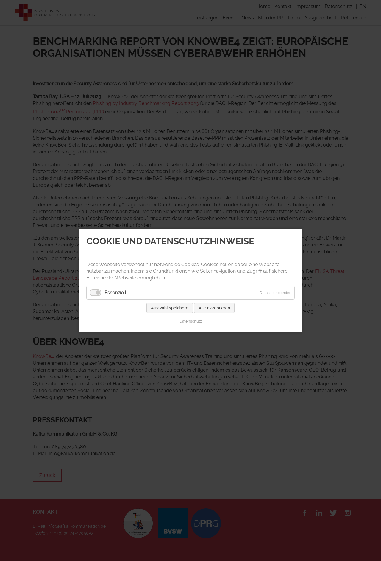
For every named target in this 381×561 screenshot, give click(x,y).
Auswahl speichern (169, 308)
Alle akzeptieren (214, 308)
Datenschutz (190, 321)
